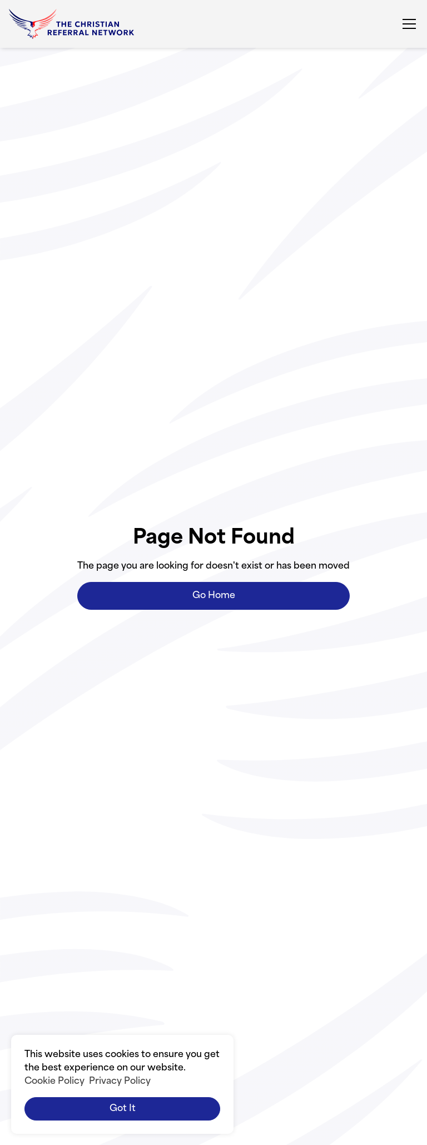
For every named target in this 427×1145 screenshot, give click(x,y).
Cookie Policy (54, 1081)
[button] (407, 24)
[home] (71, 24)
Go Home (213, 595)
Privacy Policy (120, 1081)
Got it (123, 1108)
